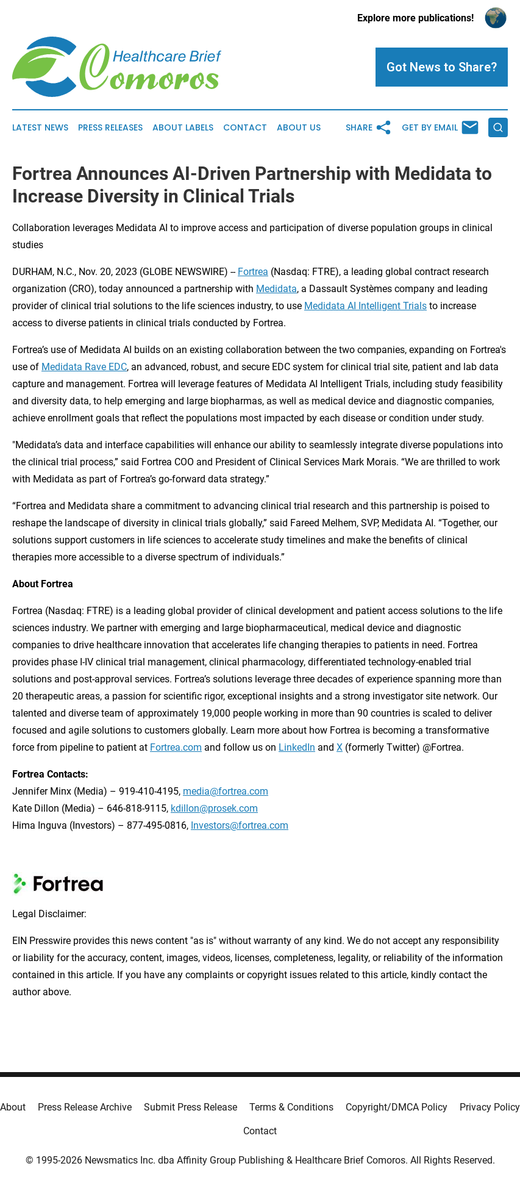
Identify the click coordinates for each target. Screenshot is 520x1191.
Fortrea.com (176, 747)
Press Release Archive (85, 1107)
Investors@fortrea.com (239, 825)
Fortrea (253, 271)
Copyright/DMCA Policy (396, 1107)
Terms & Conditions (291, 1107)
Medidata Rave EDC (84, 367)
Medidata (276, 289)
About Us (299, 128)
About (13, 1107)
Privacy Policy (490, 1107)
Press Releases (110, 128)
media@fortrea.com (225, 791)
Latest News (40, 128)
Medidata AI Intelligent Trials (365, 306)
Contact (245, 128)
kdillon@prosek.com (214, 808)
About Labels (182, 128)
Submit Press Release (190, 1107)
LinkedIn (297, 747)
